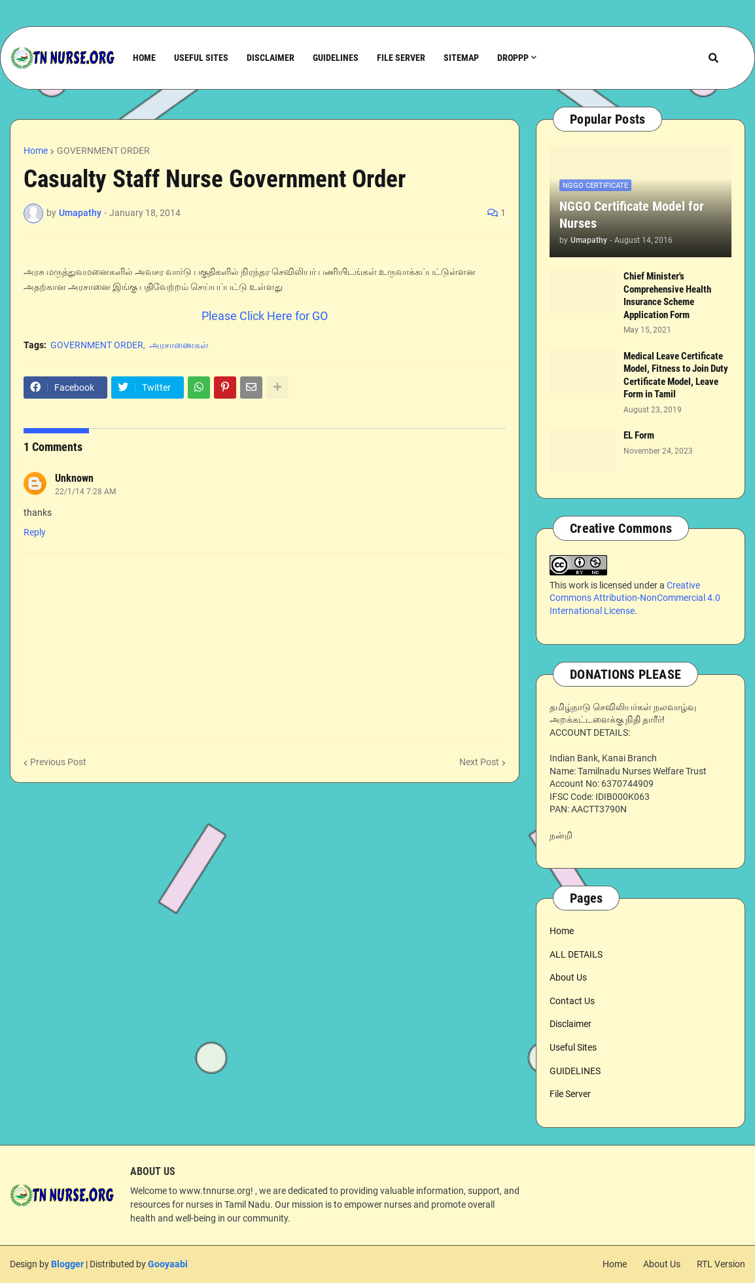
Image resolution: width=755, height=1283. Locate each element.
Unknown (74, 478)
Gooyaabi (168, 1264)
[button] (713, 58)
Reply (35, 532)
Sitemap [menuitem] (461, 57)
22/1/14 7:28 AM (85, 491)
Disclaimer (570, 1024)
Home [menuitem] (144, 57)
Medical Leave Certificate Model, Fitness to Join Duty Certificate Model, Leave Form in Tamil (675, 375)
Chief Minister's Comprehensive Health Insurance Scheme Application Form (667, 295)
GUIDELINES (575, 1071)
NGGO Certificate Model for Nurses (631, 214)
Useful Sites (573, 1047)
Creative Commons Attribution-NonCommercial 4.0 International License (635, 598)
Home (36, 150)
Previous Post (58, 762)
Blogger (67, 1264)
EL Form (638, 435)
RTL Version (721, 1264)
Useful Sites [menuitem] (201, 57)
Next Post (479, 762)
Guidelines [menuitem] (336, 57)
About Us (568, 977)
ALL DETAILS (576, 954)
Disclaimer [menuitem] (270, 57)
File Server (570, 1094)
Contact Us (572, 1001)
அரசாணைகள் (179, 345)
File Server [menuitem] (401, 57)
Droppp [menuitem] (513, 57)
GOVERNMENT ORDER (103, 150)
